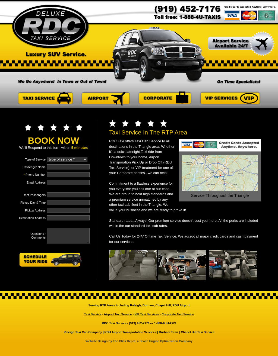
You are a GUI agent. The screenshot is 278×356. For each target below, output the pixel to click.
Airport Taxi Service (118, 314)
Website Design (97, 341)
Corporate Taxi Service (178, 314)
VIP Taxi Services (146, 314)
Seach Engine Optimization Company (165, 341)
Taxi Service (92, 314)
